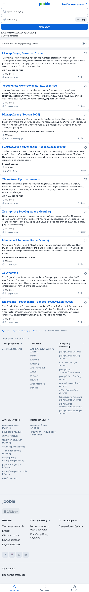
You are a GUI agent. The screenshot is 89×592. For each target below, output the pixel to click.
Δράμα (33, 371)
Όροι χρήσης (8, 568)
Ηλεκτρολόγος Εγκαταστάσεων (22, 53)
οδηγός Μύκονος (10, 478)
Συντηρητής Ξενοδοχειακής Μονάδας (26, 211)
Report (82, 77)
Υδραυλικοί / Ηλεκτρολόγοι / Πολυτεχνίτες (29, 85)
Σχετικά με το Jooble (13, 526)
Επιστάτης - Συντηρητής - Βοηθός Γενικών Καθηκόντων (37, 301)
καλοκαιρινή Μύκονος (12, 432)
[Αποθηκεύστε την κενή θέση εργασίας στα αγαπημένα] (85, 54)
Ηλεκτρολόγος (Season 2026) (21, 114)
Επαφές (6, 530)
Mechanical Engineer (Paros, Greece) (25, 240)
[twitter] (19, 555)
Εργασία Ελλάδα (11, 544)
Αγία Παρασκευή (37, 367)
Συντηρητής (10, 272)
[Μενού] (4, 4)
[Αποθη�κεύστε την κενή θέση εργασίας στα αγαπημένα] (85, 212)
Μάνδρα (34, 388)
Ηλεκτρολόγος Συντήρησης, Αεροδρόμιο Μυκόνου (34, 146)
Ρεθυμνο (34, 375)
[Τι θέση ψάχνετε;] (44, 11)
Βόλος (33, 355)
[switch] (84, 43)
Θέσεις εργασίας (10, 535)
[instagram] (12, 555)
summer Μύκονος (10, 436)
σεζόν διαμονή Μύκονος (13, 446)
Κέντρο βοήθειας (11, 539)
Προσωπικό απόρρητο (13, 574)
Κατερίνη (34, 363)
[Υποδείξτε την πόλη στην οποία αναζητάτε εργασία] (44, 19)
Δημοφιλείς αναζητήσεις (16, 338)
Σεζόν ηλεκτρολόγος (12, 349)
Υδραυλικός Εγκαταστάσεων (21, 179)
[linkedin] (26, 555)
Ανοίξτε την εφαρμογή (74, 4)
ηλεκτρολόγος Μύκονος (70, 351)
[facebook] (5, 555)
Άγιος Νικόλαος (37, 384)
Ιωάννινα (34, 359)
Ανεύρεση (44, 26)
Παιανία (34, 379)
